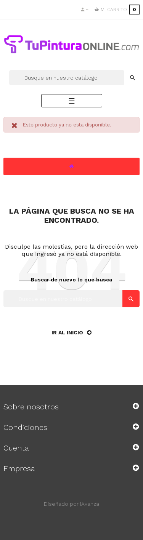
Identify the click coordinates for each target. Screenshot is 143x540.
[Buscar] (66, 77)
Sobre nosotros (31, 406)
